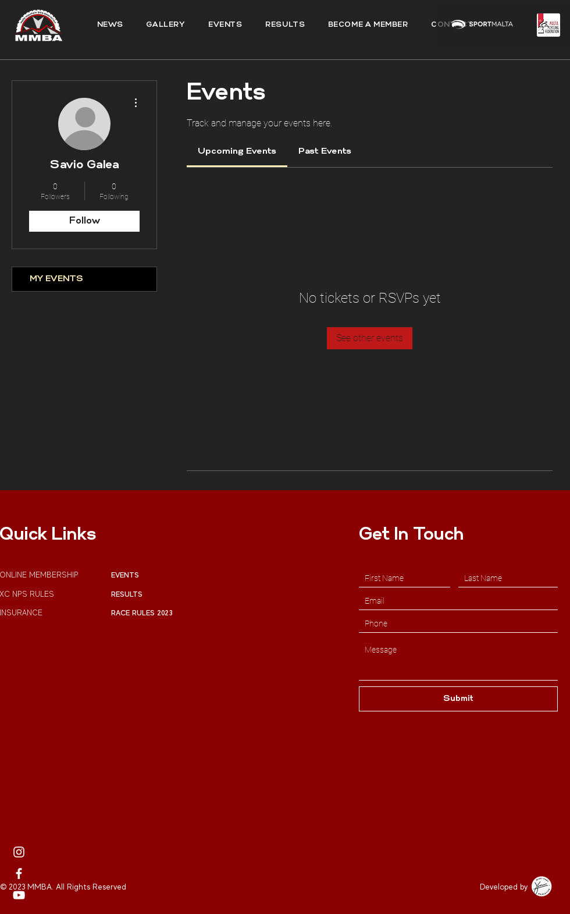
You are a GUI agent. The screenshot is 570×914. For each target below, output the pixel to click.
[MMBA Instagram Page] (19, 852)
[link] (237, 151)
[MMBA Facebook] (19, 873)
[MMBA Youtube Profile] (19, 895)
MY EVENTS (56, 279)
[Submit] (458, 698)
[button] (285, 25)
